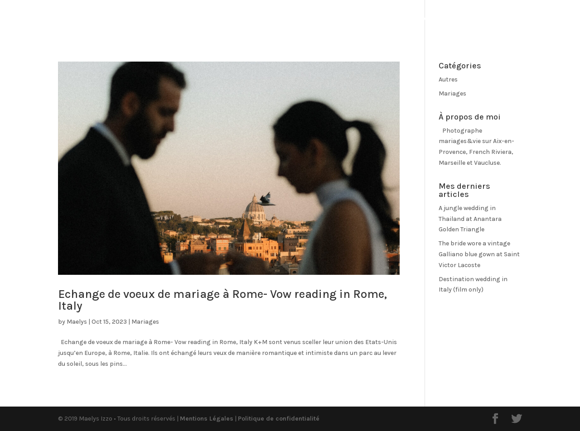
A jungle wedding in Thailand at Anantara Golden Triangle (470, 219)
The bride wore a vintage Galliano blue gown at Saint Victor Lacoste (479, 254)
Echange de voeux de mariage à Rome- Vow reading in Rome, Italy (222, 300)
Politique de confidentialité (278, 418)
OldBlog (289, 19)
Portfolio (235, 19)
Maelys (77, 322)
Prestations (413, 19)
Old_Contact (471, 19)
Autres (448, 79)
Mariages (145, 322)
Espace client (536, 19)
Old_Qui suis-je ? (347, 19)
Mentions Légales (206, 418)
